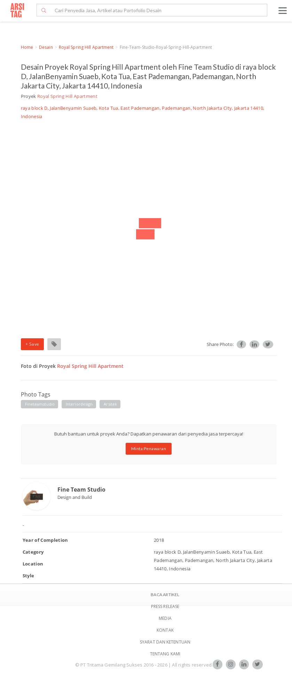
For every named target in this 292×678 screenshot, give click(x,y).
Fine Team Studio (81, 489)
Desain (46, 47)
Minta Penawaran (148, 448)
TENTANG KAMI (165, 654)
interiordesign (79, 404)
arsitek (110, 404)
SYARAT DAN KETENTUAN (165, 642)
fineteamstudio (40, 404)
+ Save (32, 344)
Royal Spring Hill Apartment (86, 47)
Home (27, 47)
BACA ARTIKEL (165, 594)
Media (165, 618)
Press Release (165, 606)
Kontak (165, 630)
